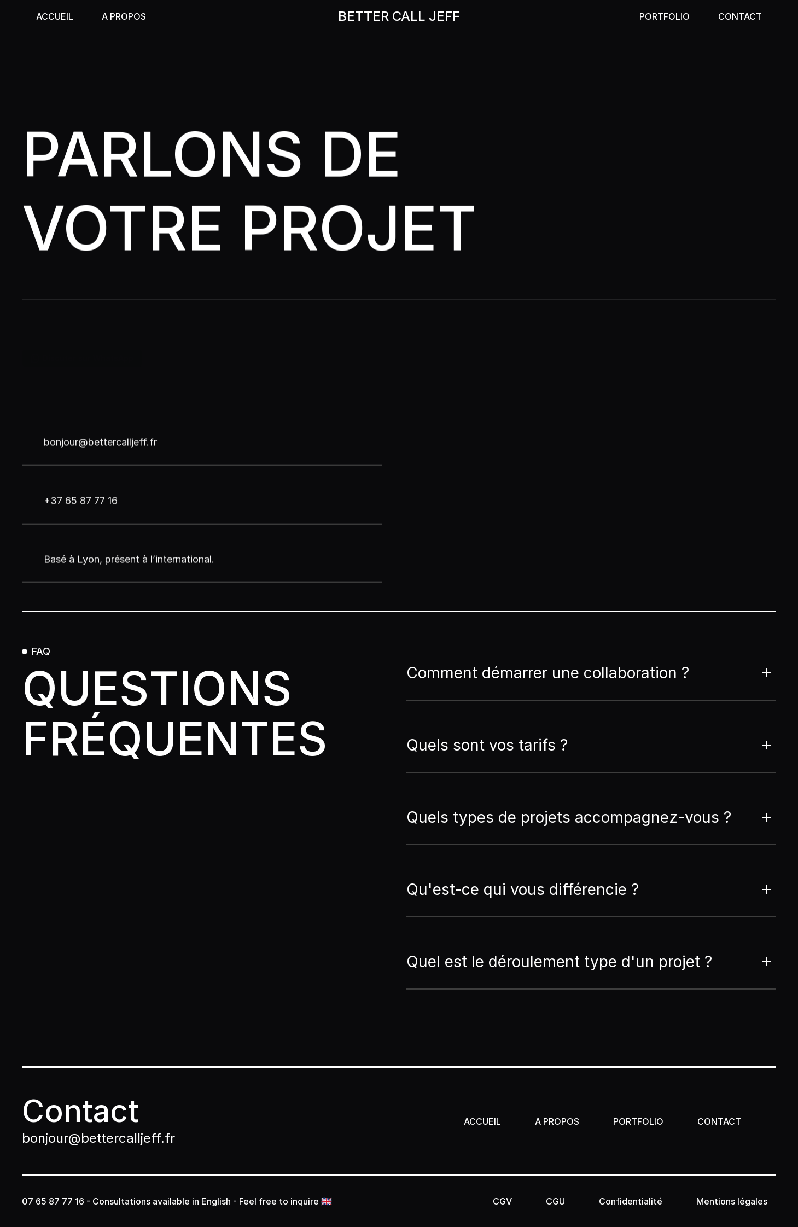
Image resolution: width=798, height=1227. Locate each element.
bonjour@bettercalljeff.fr (98, 1138)
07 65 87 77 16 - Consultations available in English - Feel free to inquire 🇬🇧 (178, 1201)
